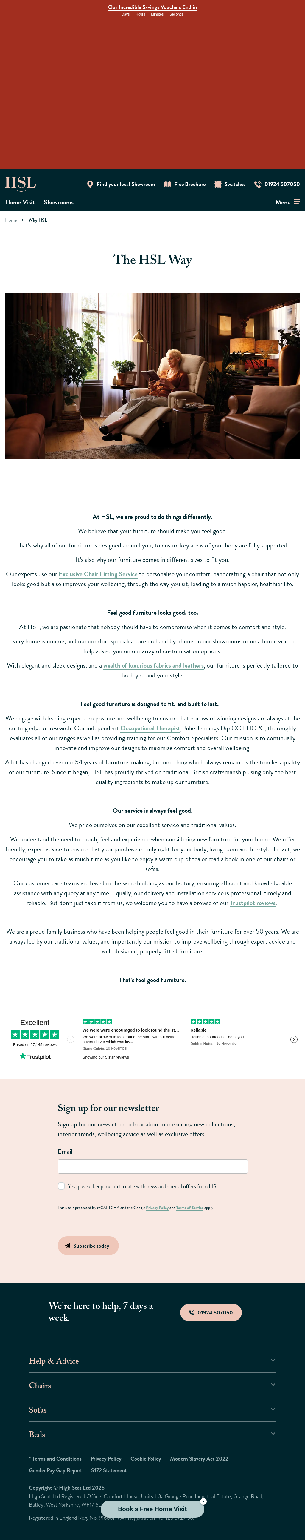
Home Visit (20, 202)
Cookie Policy (145, 1459)
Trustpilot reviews (253, 902)
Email (65, 1151)
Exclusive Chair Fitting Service (98, 574)
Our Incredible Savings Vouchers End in (152, 7)
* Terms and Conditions (55, 1459)
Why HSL (38, 220)
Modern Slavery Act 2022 (199, 1459)
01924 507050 (211, 1313)
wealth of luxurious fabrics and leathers (153, 665)
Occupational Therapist (150, 728)
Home (11, 220)
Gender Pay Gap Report (55, 1470)
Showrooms (59, 202)
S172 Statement (109, 1470)
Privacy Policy (157, 1208)
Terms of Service (189, 1208)
